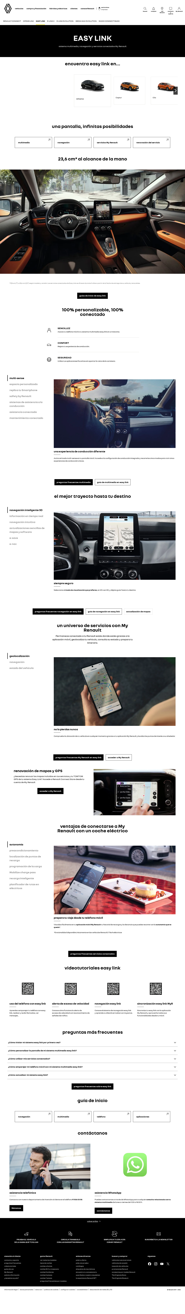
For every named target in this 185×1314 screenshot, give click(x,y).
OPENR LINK (28, 21)
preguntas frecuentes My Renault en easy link (78, 757)
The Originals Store (119, 1275)
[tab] (29, 378)
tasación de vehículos (120, 1266)
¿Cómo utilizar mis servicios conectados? (29, 1058)
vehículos (19, 8)
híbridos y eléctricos (58, 8)
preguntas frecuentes (12, 1263)
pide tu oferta (81, 1260)
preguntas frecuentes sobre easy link (92, 1086)
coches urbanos (46, 1266)
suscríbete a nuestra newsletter (88, 1275)
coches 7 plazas (46, 1278)
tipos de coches (46, 1263)
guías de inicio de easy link (92, 295)
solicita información (11, 1275)
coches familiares (47, 1272)
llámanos (16, 1208)
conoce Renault (87, 8)
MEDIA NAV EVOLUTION (86, 21)
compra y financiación (36, 8)
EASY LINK (40, 21)
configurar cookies (68, 1289)
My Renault (8, 1272)
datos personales (26, 1290)
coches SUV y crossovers (49, 1269)
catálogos (80, 1266)
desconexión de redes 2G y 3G (101, 1290)
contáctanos (103, 1210)
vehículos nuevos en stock (121, 1260)
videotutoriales (10, 1266)
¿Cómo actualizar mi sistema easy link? (28, 1075)
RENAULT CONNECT (12, 21)
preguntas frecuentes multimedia (74, 482)
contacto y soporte (11, 1260)
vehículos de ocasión (120, 1263)
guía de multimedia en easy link (112, 482)
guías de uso (9, 1269)
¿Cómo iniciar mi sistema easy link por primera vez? (34, 1042)
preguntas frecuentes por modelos (53, 1281)
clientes (73, 8)
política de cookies (51, 1290)
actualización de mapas (138, 611)
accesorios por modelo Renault (123, 1272)
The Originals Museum (120, 1278)
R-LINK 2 (50, 21)
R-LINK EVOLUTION (65, 21)
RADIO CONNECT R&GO (109, 21)
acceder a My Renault (119, 757)
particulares (105, 7)
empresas (104, 9)
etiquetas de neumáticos (85, 1269)
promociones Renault (120, 1269)
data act (38, 1290)
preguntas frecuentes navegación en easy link (58, 611)
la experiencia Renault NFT (86, 1278)
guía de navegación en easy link (104, 611)
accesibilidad (82, 1290)
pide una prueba (82, 1263)
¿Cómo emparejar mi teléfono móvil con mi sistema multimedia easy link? (45, 1066)
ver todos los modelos (48, 1260)
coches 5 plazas (46, 1275)
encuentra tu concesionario (86, 1272)
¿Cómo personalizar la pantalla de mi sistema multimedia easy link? (42, 1050)
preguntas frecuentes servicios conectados (92, 953)
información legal (11, 1290)
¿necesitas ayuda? (11, 1278)
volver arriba (92, 1221)
